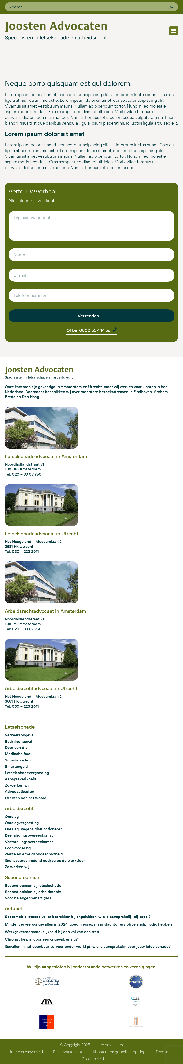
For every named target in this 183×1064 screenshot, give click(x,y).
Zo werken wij (17, 785)
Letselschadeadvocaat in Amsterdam (46, 456)
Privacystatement (67, 1051)
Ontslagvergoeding (22, 822)
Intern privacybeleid (26, 1051)
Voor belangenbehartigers (28, 897)
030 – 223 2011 (25, 551)
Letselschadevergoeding (27, 772)
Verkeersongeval (20, 735)
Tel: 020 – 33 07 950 (23, 474)
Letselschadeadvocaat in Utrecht (41, 534)
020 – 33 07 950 (27, 628)
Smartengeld (16, 766)
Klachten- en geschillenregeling (119, 1051)
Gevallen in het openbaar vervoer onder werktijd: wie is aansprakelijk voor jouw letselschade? (88, 946)
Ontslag (12, 816)
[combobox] (89, 7)
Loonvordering (18, 847)
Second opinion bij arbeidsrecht (33, 891)
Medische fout (18, 753)
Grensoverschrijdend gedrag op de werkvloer (45, 860)
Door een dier (17, 747)
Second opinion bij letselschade (33, 885)
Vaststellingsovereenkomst (29, 841)
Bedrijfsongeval (18, 741)
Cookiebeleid (93, 1058)
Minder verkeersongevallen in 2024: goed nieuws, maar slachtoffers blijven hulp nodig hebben (88, 924)
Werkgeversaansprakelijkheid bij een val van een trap (52, 931)
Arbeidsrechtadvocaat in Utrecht (41, 688)
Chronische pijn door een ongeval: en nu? (41, 939)
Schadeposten (18, 760)
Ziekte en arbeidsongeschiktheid (34, 854)
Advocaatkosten (19, 791)
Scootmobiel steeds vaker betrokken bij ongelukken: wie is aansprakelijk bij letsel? (77, 916)
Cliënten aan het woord (26, 797)
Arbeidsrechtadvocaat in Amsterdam (45, 611)
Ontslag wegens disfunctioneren (33, 828)
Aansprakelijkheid (20, 778)
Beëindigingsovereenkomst (29, 835)
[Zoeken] (171, 7)
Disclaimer (164, 1051)
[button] (173, 30)
